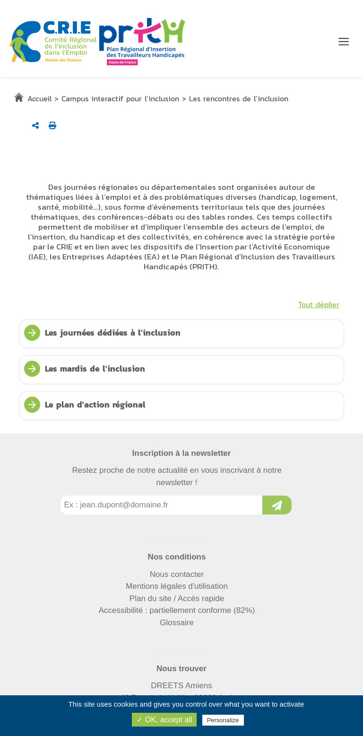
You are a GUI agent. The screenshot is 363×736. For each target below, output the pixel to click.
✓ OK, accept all (164, 720)
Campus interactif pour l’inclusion (120, 98)
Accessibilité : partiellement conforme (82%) (177, 610)
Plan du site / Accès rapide (177, 598)
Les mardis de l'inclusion (84, 369)
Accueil (39, 98)
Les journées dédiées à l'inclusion (102, 333)
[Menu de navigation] (344, 41)
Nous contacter (177, 574)
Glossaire (177, 622)
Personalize (223, 720)
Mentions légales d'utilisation (177, 586)
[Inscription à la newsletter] (277, 505)
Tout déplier (318, 304)
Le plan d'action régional (85, 405)
